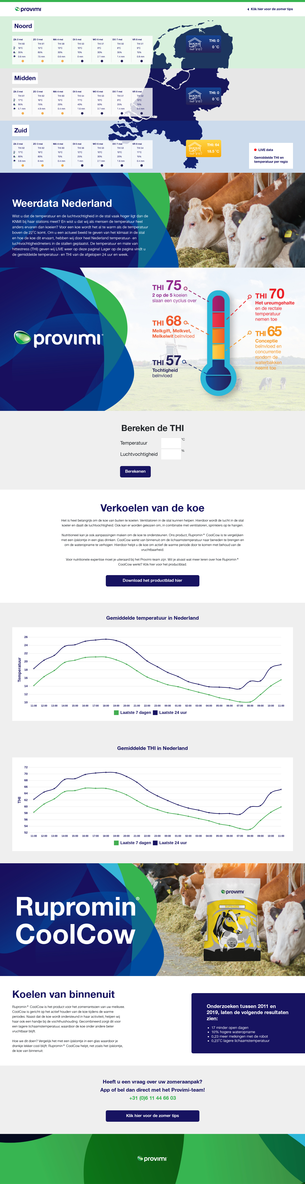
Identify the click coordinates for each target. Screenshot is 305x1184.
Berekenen (135, 471)
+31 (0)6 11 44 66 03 (152, 1098)
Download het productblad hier (152, 580)
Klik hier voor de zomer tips (152, 1115)
